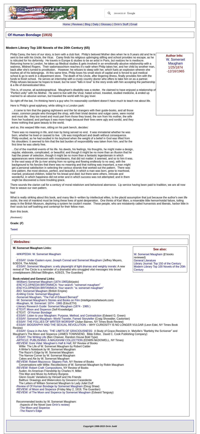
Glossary (106, 24)
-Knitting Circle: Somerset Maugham (38, 294)
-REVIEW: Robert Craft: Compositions (39, 367)
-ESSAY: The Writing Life (31, 337)
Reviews (77, 24)
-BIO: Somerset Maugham (32, 291)
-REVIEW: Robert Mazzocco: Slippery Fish (42, 361)
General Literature (145, 260)
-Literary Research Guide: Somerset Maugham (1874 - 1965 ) (53, 306)
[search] (147, 13)
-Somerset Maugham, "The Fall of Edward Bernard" (47, 297)
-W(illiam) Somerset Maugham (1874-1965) (42, 281)
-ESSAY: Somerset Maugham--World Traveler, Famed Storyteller (55, 318)
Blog (87, 24)
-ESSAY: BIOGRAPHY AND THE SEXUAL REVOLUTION (51, 324)
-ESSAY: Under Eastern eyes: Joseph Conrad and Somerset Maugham (59, 260)
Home (66, 24)
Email (133, 24)
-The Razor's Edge (30, 410)
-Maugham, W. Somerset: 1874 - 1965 (39, 303)
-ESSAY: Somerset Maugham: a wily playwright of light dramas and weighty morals (66, 266)
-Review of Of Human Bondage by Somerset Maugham (49, 386)
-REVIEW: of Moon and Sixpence (36, 389)
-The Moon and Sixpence (34, 407)
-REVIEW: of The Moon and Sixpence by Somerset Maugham (53, 392)
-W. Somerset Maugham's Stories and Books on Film (48, 300)
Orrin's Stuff (121, 24)
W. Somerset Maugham (175, 61)
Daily (96, 24)
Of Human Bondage (39, 312)
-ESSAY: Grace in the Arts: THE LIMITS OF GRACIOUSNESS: (54, 331)
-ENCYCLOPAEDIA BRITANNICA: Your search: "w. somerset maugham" (60, 287)
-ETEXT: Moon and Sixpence (33, 309)
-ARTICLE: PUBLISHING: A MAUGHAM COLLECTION (49, 340)
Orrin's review (60, 404)
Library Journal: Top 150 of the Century (157, 263)
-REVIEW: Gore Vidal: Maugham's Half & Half (43, 343)
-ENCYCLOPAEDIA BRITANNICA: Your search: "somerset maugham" (58, 284)
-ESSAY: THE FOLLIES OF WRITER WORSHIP (45, 321)
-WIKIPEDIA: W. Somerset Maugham (38, 254)
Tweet (14, 229)
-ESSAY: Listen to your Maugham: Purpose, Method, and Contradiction (59, 315)
